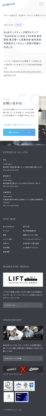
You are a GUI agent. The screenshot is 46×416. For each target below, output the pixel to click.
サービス (6, 231)
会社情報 (6, 247)
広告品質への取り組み (31, 243)
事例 (4, 235)
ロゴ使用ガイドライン (30, 247)
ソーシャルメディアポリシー (32, 239)
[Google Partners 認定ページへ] (8, 397)
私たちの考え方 (8, 226)
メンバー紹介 (7, 239)
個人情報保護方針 (29, 231)
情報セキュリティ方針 (30, 235)
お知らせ (6, 243)
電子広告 (26, 226)
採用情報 (6, 252)
